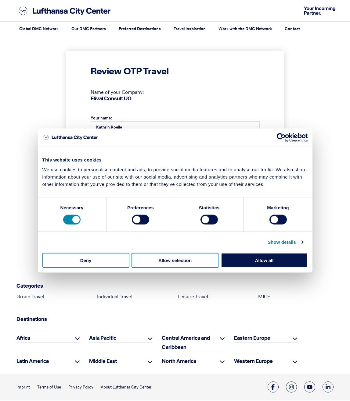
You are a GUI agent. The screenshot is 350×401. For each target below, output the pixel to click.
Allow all (264, 260)
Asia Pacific (102, 338)
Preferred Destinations (140, 29)
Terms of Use (49, 388)
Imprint (23, 388)
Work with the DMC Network (245, 29)
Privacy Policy (80, 388)
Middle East (103, 361)
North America (179, 361)
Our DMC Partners (88, 29)
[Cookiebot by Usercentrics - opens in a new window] (281, 137)
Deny (86, 260)
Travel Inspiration (190, 29)
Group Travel (30, 297)
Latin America (32, 361)
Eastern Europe (252, 338)
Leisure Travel (193, 297)
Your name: (101, 118)
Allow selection (175, 260)
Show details (282, 242)
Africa (23, 338)
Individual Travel (114, 297)
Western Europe (253, 361)
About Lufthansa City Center (126, 388)
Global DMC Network (39, 29)
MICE (264, 297)
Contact (292, 29)
